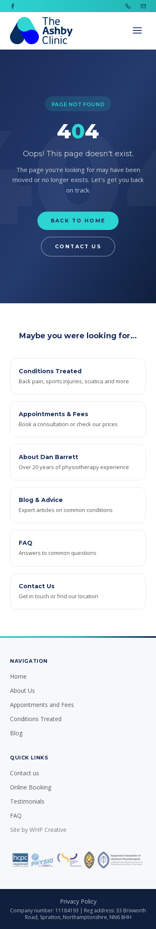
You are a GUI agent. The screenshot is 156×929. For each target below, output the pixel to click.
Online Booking (30, 787)
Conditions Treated (36, 719)
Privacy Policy (78, 901)
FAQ (16, 815)
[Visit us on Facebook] (12, 6)
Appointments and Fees (42, 705)
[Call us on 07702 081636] (128, 6)
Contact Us (78, 246)
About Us (22, 690)
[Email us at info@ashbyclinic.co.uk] (143, 6)
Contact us (24, 773)
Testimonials (27, 801)
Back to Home (78, 220)
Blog (16, 733)
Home (18, 676)
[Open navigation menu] (137, 30)
